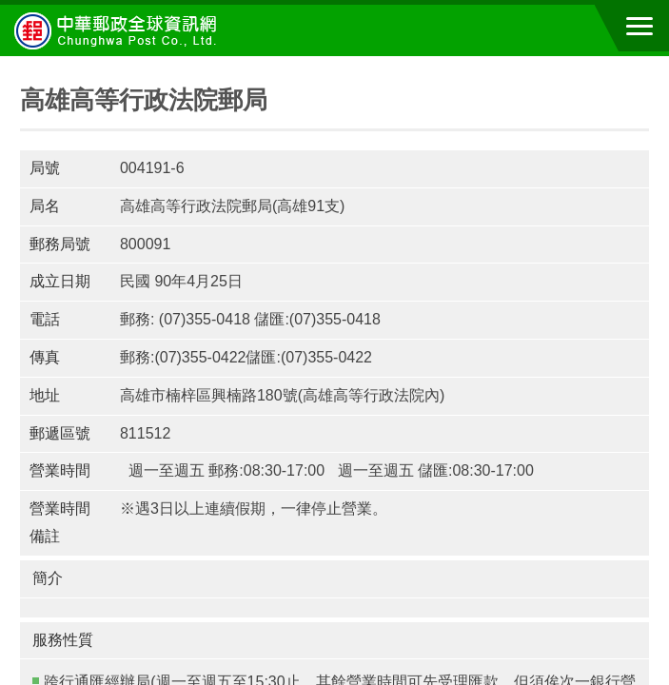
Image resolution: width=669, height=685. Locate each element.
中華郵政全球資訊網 (119, 30)
